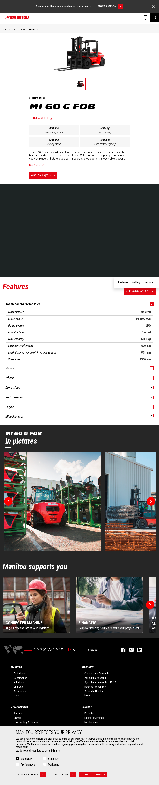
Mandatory (26, 758)
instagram (130, 650)
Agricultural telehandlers (97, 677)
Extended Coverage (94, 717)
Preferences (27, 764)
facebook (121, 650)
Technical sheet (38, 118)
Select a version (110, 6)
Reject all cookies (32, 774)
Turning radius (54, 144)
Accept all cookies (94, 774)
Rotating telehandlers (95, 686)
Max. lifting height (54, 132)
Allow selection (63, 774)
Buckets (18, 713)
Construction (20, 677)
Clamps (18, 717)
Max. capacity (105, 132)
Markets (16, 667)
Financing (89, 713)
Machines (88, 667)
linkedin (138, 650)
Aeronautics (20, 691)
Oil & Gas (18, 686)
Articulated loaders (94, 691)
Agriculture (19, 673)
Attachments (19, 707)
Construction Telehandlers (98, 673)
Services (87, 707)
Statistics (53, 758)
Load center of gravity (105, 144)
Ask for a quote (44, 175)
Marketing (53, 764)
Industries (19, 682)
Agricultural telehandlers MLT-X (100, 682)
